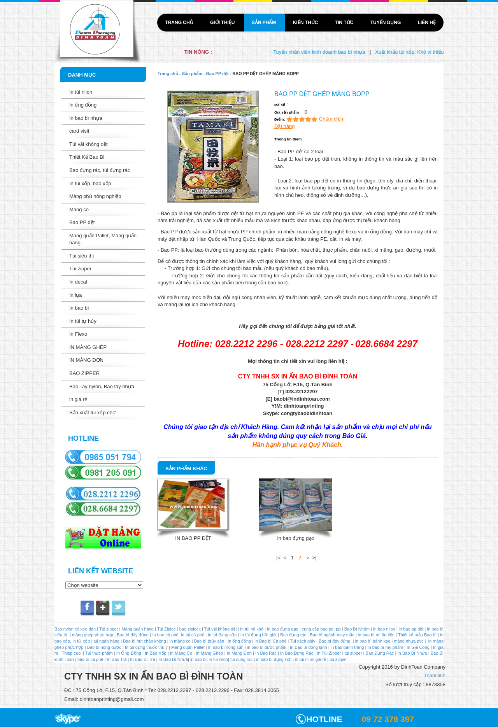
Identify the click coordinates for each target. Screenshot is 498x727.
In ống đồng (82, 105)
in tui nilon (218, 659)
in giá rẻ (78, 399)
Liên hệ (427, 22)
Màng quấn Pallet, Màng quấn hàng (103, 239)
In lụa (75, 295)
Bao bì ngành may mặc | (332, 634)
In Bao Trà (116, 659)
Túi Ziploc (166, 629)
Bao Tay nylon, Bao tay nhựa (101, 386)
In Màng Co (181, 653)
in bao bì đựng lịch (273, 659)
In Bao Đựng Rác (296, 653)
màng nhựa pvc (408, 641)
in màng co (179, 641)
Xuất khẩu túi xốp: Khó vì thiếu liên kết (426, 52)
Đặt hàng (284, 126)
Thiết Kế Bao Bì (87, 157)
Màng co (79, 209)
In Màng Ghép (209, 653)
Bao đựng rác (293, 634)
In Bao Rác (266, 653)
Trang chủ (180, 22)
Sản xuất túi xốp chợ (92, 412)
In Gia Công (417, 647)
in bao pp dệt (411, 629)
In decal (78, 282)
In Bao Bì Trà (142, 659)
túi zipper (353, 653)
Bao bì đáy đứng (133, 634)
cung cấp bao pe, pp (321, 629)
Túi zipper (80, 269)
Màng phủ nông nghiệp (95, 196)
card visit (79, 131)
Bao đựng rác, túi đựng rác (99, 170)
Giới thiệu (223, 22)
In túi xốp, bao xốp (90, 183)
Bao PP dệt (82, 222)
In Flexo (78, 334)
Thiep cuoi (72, 653)
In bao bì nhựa (85, 118)
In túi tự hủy (82, 321)
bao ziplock (190, 629)
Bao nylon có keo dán (75, 629)
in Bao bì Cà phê (270, 641)
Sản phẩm (264, 22)
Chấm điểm (332, 119)
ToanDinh (434, 675)
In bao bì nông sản (226, 647)
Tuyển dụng (386, 22)
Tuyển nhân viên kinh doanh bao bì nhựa (327, 52)
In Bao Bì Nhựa (412, 653)
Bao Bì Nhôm (357, 629)
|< (278, 558)
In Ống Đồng (128, 653)
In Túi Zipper (329, 653)
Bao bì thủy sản (209, 641)
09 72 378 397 (388, 719)
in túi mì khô (252, 629)
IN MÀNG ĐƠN (86, 360)
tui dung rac (242, 659)
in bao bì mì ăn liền (376, 634)
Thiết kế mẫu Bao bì (418, 634)
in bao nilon (383, 629)
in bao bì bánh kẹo (373, 641)
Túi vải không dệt (88, 144)
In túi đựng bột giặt (258, 634)
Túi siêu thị (81, 256)
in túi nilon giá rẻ (310, 659)
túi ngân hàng (105, 641)
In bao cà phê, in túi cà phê (178, 634)
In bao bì (79, 308)
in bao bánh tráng (347, 647)
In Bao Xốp (156, 653)
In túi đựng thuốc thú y (146, 647)
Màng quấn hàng (137, 629)
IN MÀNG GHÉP (88, 347)
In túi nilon (80, 92)
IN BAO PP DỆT (193, 538)
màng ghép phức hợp (92, 634)
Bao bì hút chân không (144, 641)
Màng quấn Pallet (188, 647)
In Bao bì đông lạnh (308, 647)
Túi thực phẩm (99, 653)
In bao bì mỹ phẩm (385, 647)
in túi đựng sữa (222, 634)
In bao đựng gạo (295, 538)
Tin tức (345, 22)
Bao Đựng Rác (380, 653)
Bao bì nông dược (104, 647)
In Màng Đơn (239, 653)
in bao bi (198, 659)
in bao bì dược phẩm (266, 647)
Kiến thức (306, 22)
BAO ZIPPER (84, 373)
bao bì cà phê (90, 659)
